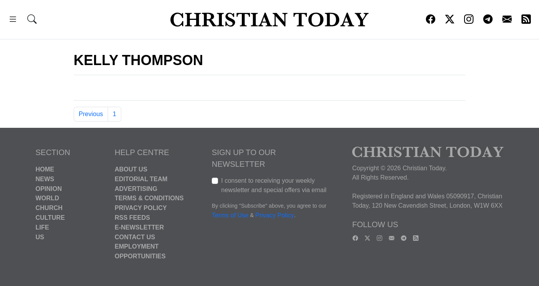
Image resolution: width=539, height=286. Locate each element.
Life (42, 227)
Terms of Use (230, 215)
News (44, 179)
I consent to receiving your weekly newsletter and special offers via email (273, 185)
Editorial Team (141, 179)
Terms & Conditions (149, 198)
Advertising (136, 188)
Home (44, 169)
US (39, 236)
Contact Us (135, 236)
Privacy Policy (141, 208)
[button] (13, 20)
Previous (91, 114)
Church (48, 208)
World (47, 198)
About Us (131, 169)
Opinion (48, 188)
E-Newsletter (139, 227)
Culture (50, 217)
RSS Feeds (132, 217)
